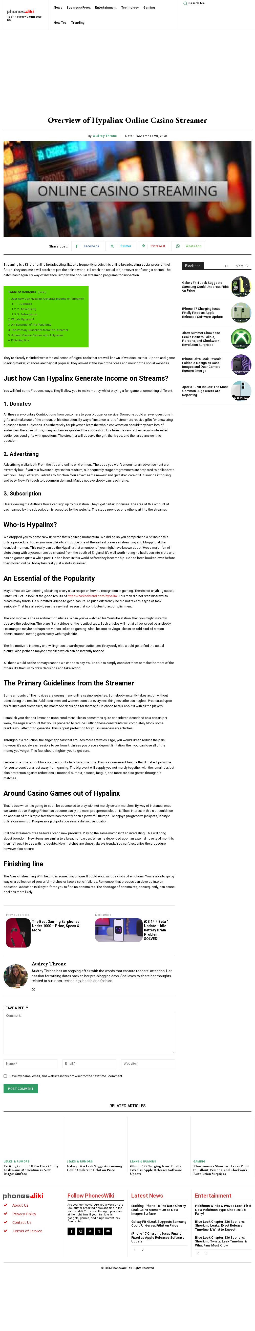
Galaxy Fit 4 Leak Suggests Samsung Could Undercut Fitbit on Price (205, 286)
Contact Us (22, 1222)
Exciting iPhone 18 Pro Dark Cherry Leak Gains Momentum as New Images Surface (31, 1170)
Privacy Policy (24, 1213)
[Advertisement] (127, 68)
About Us (20, 1205)
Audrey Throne (105, 136)
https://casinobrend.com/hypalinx (92, 596)
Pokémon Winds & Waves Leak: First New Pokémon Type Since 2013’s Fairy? (223, 1209)
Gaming (199, 1161)
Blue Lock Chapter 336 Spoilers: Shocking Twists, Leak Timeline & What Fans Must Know (221, 1241)
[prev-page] (134, 1250)
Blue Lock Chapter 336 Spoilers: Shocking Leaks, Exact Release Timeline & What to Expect (220, 1225)
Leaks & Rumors (17, 1161)
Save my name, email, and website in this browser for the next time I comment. (66, 1076)
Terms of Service (27, 1230)
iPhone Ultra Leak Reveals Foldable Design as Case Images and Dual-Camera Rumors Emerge (201, 365)
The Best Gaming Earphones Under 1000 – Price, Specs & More (55, 926)
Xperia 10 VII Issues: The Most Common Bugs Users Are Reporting (205, 391)
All (226, 266)
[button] (193, 3)
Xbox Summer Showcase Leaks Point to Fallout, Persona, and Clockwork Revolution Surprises (201, 339)
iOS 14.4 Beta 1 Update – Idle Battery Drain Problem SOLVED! (156, 930)
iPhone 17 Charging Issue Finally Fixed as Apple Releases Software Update (202, 312)
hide (42, 292)
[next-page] (142, 1250)
